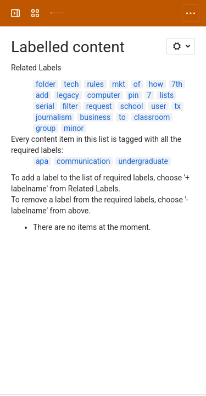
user (158, 106)
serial (45, 106)
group (45, 128)
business (95, 117)
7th (176, 84)
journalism (53, 117)
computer (103, 95)
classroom (152, 117)
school (131, 106)
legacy (68, 95)
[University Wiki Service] (57, 13)
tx (177, 106)
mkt (118, 84)
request (99, 106)
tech (71, 84)
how (156, 84)
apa (42, 161)
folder (45, 84)
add (42, 95)
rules (95, 84)
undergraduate (143, 161)
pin (134, 95)
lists (166, 95)
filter (70, 106)
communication (83, 161)
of (137, 84)
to (122, 117)
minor (73, 128)
